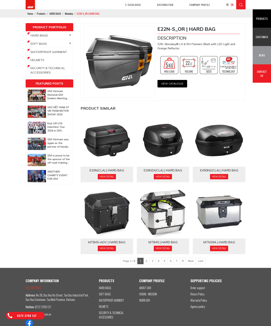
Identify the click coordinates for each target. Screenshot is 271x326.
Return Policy (197, 294)
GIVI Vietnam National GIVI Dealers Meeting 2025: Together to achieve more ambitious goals (58, 94)
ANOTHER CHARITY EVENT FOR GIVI (57, 175)
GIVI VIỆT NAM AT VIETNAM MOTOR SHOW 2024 (58, 111)
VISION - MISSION (148, 294)
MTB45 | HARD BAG (163, 242)
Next (191, 261)
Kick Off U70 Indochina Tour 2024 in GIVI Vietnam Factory (57, 127)
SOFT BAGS (50, 43)
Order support (197, 288)
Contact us (262, 73)
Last (200, 261)
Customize (262, 37)
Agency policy (197, 306)
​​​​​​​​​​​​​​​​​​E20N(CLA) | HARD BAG (107, 170)
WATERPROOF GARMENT (48, 52)
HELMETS (37, 60)
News (262, 55)
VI (227, 5)
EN (232, 5)
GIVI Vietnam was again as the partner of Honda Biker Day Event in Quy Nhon (58, 143)
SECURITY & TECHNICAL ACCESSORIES (47, 70)
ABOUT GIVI (145, 288)
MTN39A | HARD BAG (219, 242)
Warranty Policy (198, 300)
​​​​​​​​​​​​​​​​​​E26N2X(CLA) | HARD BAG (163, 170)
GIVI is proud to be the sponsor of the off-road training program (58, 159)
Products (262, 19)
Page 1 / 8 (129, 261)
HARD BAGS (50, 35)
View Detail (107, 176)
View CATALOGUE (172, 83)
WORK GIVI (144, 300)
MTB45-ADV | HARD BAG (106, 242)
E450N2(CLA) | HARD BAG (219, 170)
